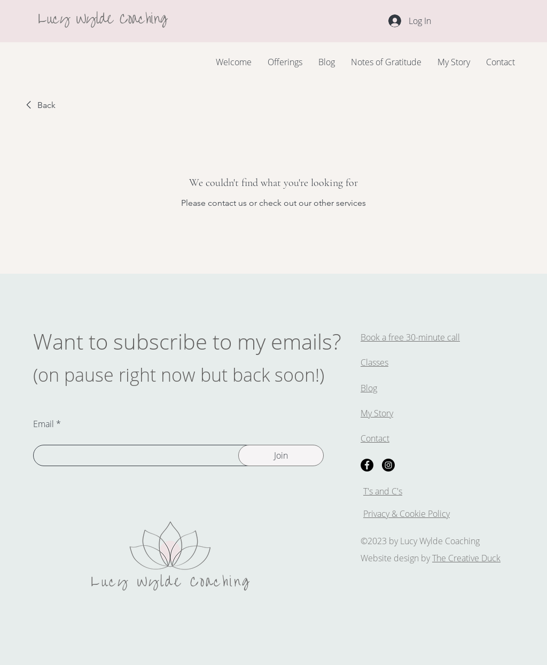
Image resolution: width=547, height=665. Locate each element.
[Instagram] (388, 465)
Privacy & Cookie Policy (406, 514)
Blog (369, 388)
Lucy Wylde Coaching (102, 17)
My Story (377, 413)
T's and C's (382, 491)
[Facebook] (367, 465)
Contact (375, 438)
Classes (374, 362)
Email (43, 424)
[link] (39, 105)
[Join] (281, 455)
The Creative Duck (466, 558)
